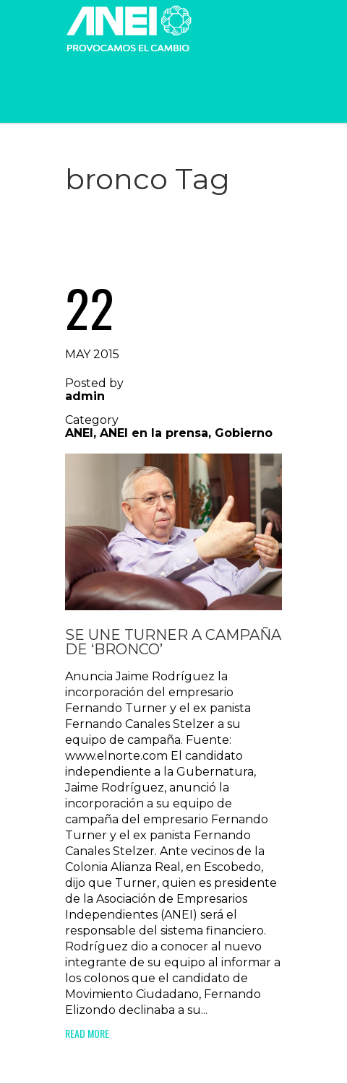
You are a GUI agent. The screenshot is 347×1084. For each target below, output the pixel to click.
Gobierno (244, 433)
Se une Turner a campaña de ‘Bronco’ (173, 642)
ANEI (79, 433)
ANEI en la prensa (154, 433)
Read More (87, 1033)
